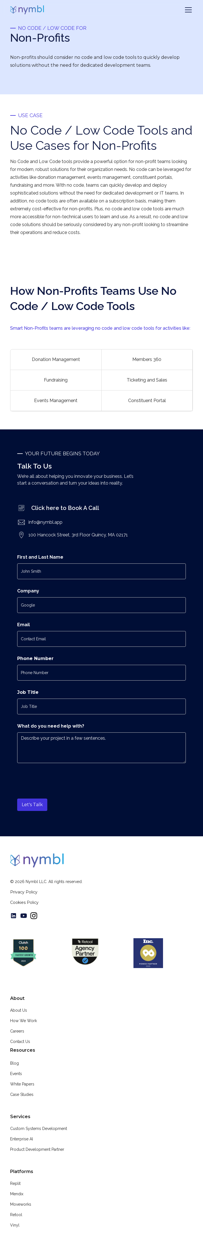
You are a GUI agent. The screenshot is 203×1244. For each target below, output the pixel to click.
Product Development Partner (37, 1149)
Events (16, 1073)
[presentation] (60, 777)
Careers (17, 1031)
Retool (16, 1214)
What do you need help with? (50, 726)
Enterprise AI (21, 1139)
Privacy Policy (23, 892)
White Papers (22, 1084)
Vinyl (14, 1225)
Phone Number (35, 658)
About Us (18, 1010)
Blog (14, 1063)
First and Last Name (40, 557)
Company (28, 591)
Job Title (28, 692)
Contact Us (20, 1041)
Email (23, 624)
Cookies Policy (24, 902)
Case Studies (22, 1094)
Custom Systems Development (38, 1128)
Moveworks (20, 1204)
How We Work (23, 1020)
